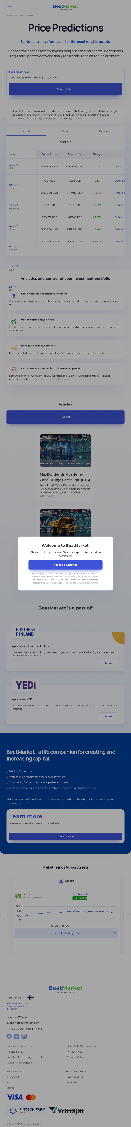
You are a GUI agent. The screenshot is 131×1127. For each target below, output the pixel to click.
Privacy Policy (56, 582)
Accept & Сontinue (65, 564)
